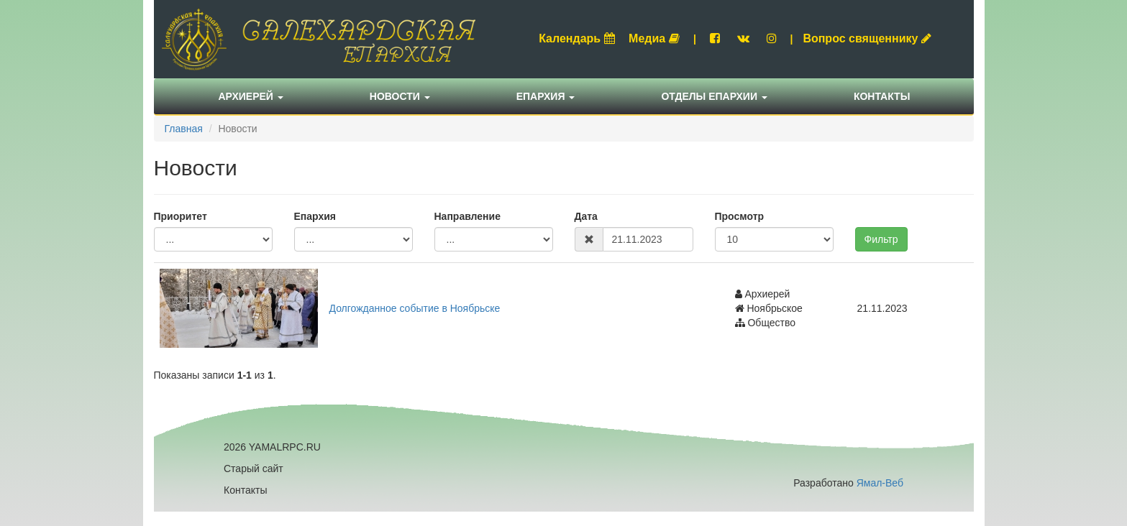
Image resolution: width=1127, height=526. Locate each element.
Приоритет (180, 216)
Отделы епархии (714, 96)
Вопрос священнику (867, 38)
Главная (184, 128)
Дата (586, 216)
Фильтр (881, 239)
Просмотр (740, 216)
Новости (400, 96)
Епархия (545, 96)
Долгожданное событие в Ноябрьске (415, 308)
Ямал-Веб (880, 483)
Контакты (882, 96)
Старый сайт (253, 468)
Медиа (654, 38)
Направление (467, 216)
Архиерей (251, 96)
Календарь (577, 38)
